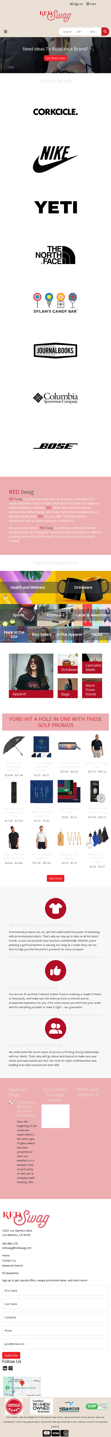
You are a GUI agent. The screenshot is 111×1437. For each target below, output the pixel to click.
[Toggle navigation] (5, 31)
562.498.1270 (10, 1243)
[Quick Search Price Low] (81, 31)
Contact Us (9, 1260)
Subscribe (11, 1355)
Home (6, 1255)
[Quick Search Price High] (95, 31)
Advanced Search (12, 1265)
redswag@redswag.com (16, 1248)
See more (55, 878)
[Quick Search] (67, 31)
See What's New (55, 58)
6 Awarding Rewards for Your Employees (26, 1109)
